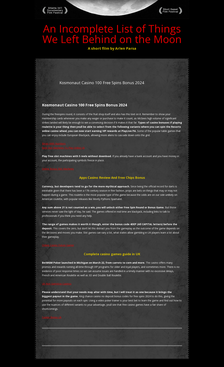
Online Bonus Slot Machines (58, 168)
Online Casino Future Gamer (58, 245)
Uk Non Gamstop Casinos (56, 283)
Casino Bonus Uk (51, 317)
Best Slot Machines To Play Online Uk (63, 147)
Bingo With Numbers (54, 143)
